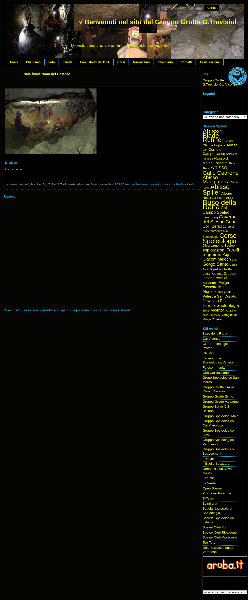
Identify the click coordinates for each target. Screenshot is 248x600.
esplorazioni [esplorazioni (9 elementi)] (214, 250)
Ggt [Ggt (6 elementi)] (226, 255)
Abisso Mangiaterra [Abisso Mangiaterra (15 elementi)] (216, 180)
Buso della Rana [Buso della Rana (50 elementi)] (219, 204)
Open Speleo (212, 488)
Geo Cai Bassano (216, 373)
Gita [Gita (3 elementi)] (234, 259)
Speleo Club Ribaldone (220, 532)
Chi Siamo (33, 62)
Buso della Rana (215, 333)
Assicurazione (210, 62)
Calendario (165, 62)
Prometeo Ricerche (217, 493)
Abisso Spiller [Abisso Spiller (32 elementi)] (216, 189)
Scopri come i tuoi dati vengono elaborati (100, 310)
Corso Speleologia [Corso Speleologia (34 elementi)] (220, 238)
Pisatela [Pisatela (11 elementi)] (211, 300)
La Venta (209, 483)
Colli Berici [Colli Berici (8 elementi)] (212, 226)
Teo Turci (209, 542)
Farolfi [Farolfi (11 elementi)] (232, 249)
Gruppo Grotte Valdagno (221, 401)
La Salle (209, 478)
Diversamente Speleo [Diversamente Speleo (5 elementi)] (219, 245)
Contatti (186, 62)
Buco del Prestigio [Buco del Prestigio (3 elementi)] (222, 197)
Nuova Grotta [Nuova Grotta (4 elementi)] (223, 292)
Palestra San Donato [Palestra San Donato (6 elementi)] (219, 296)
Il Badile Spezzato (216, 463)
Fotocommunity (214, 367)
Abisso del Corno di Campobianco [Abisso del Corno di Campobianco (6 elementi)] (220, 149)
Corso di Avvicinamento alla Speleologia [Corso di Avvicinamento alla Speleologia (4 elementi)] (218, 231)
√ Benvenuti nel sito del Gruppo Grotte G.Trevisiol (157, 22)
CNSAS (208, 353)
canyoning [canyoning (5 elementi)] (210, 217)
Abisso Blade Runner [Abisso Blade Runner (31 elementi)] (213, 135)
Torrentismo (141, 62)
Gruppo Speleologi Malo (220, 416)
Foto (51, 62)
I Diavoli (208, 459)
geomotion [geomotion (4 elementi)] (215, 255)
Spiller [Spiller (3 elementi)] (206, 310)
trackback (177, 184)
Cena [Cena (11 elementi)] (231, 221)
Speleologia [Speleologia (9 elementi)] (228, 305)
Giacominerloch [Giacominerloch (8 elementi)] (217, 259)
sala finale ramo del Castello (47, 74)
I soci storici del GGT (95, 62)
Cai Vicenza (211, 338)
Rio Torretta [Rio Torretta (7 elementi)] (214, 303)
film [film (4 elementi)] (205, 255)
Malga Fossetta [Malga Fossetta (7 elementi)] (216, 284)
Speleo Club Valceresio (220, 537)
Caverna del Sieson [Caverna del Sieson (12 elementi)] (220, 219)
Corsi (121, 62)
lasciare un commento (148, 184)
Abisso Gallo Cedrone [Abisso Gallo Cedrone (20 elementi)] (221, 170)
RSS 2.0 (119, 184)
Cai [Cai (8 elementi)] (224, 208)
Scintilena (210, 503)
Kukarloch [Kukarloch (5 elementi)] (210, 283)
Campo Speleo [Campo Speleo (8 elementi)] (216, 212)
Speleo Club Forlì (215, 527)
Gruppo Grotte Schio (218, 396)
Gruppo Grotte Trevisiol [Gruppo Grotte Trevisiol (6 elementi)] (219, 276)
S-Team (208, 498)
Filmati (67, 62)
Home (14, 62)
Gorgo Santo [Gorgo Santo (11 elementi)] (216, 264)
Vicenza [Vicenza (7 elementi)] (217, 310)
